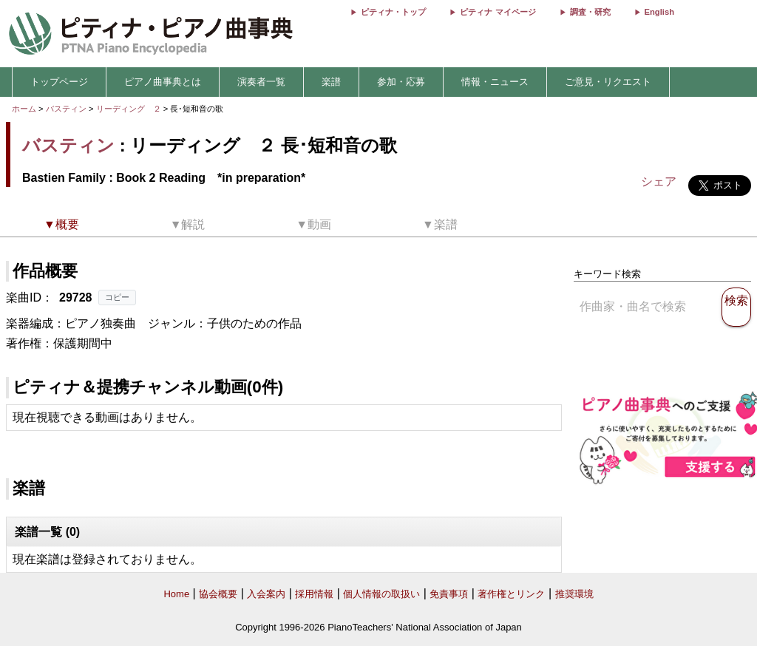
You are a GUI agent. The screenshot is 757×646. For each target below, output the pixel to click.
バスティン (66, 108)
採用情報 (314, 593)
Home (176, 593)
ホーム (24, 108)
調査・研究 (590, 11)
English (659, 11)
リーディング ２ (129, 108)
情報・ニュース (495, 81)
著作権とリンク (511, 593)
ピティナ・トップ (393, 11)
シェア (658, 181)
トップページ (59, 81)
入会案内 (266, 593)
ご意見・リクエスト (608, 81)
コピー (117, 297)
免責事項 (449, 593)
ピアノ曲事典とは (162, 81)
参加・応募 (401, 81)
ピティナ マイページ (497, 11)
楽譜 (331, 81)
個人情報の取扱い (381, 593)
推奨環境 (574, 593)
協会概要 (218, 593)
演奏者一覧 (261, 81)
